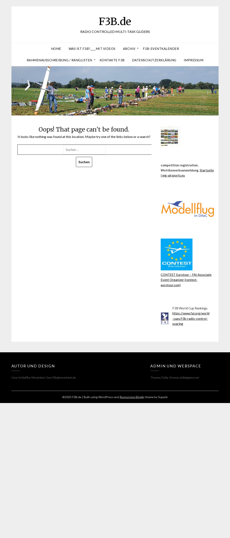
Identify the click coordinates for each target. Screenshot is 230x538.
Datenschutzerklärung (154, 60)
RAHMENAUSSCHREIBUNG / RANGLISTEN (59, 60)
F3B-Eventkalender (161, 49)
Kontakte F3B (112, 60)
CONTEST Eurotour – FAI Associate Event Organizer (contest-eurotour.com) (186, 280)
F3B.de (115, 21)
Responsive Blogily (132, 397)
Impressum (194, 60)
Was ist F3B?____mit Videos (92, 49)
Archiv (129, 49)
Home (56, 49)
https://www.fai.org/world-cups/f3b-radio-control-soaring (190, 318)
